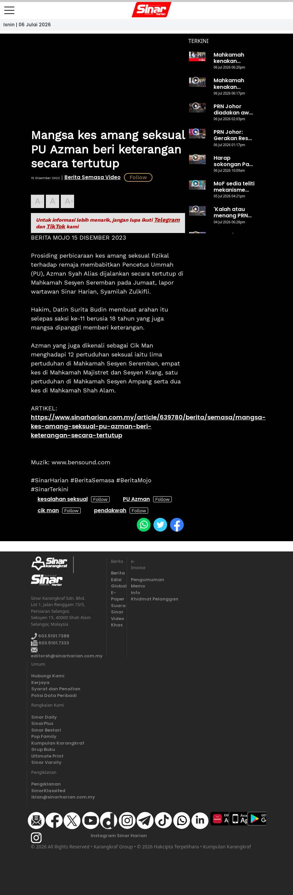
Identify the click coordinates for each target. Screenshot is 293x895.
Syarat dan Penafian (55, 689)
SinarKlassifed (48, 790)
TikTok (55, 226)
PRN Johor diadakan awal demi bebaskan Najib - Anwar (234, 109)
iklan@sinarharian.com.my (63, 797)
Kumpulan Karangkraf (57, 743)
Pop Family (43, 736)
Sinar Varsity (46, 762)
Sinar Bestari (46, 730)
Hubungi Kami (47, 676)
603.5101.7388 (50, 636)
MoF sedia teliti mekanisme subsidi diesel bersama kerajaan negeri (234, 186)
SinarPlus (42, 723)
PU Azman (136, 499)
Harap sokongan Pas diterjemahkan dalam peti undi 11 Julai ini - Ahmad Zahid (234, 161)
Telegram (167, 219)
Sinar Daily (44, 717)
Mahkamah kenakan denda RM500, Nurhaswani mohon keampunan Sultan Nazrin (233, 83)
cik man (48, 510)
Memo (137, 586)
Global (117, 586)
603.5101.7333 (50, 643)
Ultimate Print (47, 756)
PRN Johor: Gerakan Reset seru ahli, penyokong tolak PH (234, 135)
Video (117, 618)
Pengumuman (137, 579)
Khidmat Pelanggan (137, 599)
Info (135, 592)
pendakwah (110, 510)
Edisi (116, 579)
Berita (117, 573)
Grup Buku (43, 749)
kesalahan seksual (63, 499)
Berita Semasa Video (92, 177)
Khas (117, 625)
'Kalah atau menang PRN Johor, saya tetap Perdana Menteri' (233, 212)
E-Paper (117, 595)
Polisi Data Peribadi (54, 695)
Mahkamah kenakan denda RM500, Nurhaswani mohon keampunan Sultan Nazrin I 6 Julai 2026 (233, 58)
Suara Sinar (117, 608)
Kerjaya (40, 682)
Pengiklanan (46, 784)
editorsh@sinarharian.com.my (67, 653)
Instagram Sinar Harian (119, 835)
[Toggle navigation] (9, 7)
